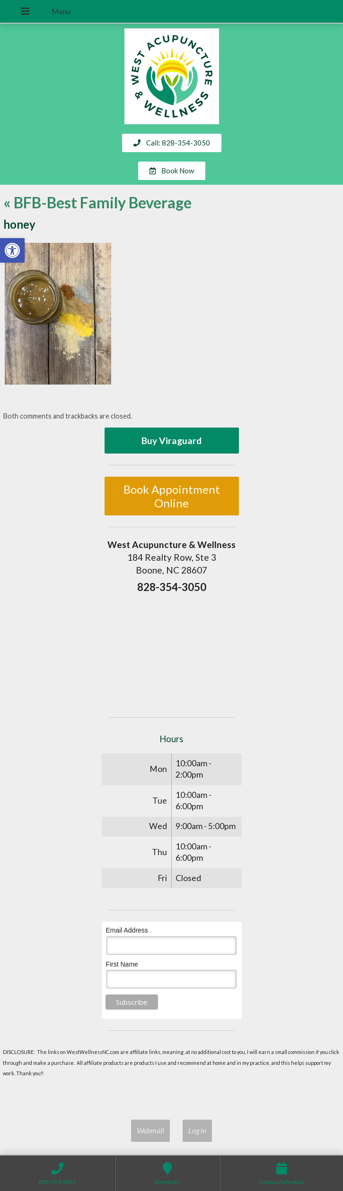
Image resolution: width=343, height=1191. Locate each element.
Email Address (127, 930)
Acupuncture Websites (44, 1090)
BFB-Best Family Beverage (97, 202)
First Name (122, 964)
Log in (197, 1130)
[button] (12, 250)
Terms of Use (286, 1090)
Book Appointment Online (171, 496)
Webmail (150, 1130)
